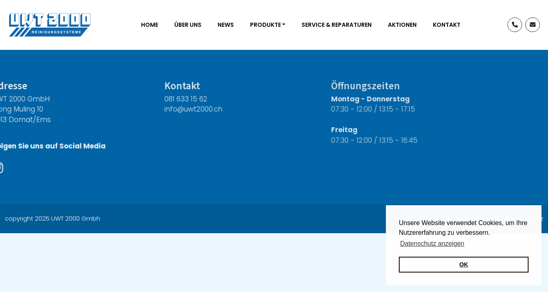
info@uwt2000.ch (181, 109)
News (226, 25)
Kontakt (446, 25)
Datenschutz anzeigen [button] (432, 243)
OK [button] (463, 264)
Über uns (187, 25)
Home (149, 25)
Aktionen (402, 25)
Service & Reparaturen (337, 25)
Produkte (265, 25)
